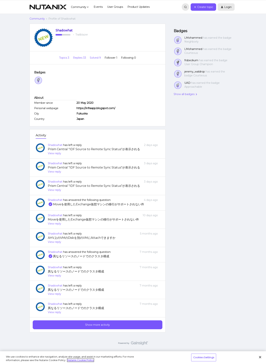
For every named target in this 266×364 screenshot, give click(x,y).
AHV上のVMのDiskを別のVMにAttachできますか (81, 238)
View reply (54, 153)
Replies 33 (80, 57)
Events (98, 7)
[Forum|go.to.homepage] (48, 7)
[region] (133, 357)
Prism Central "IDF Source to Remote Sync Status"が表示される (94, 149)
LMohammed (193, 37)
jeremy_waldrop (194, 71)
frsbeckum (191, 60)
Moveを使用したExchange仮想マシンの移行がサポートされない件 (96, 204)
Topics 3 (64, 57)
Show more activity (97, 324)
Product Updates (138, 7)
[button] (203, 7)
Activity (41, 135)
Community (37, 18)
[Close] (260, 357)
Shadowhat (64, 30)
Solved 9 (96, 57)
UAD (187, 83)
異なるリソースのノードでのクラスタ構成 (78, 256)
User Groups (115, 7)
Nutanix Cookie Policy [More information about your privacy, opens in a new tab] (80, 360)
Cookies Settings (203, 357)
